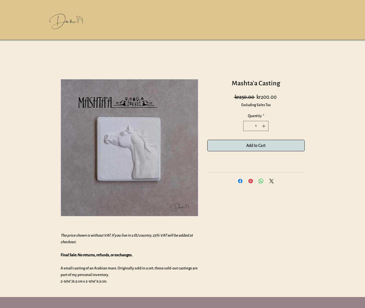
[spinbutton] (256, 126)
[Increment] (264, 126)
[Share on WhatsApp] (261, 181)
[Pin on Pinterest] (250, 181)
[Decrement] (247, 126)
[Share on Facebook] (240, 181)
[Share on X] (271, 181)
